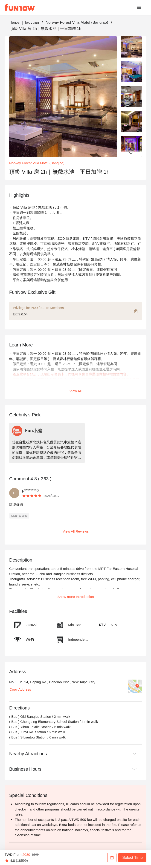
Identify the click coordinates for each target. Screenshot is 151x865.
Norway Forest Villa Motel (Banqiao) (77, 22)
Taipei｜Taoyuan (24, 22)
